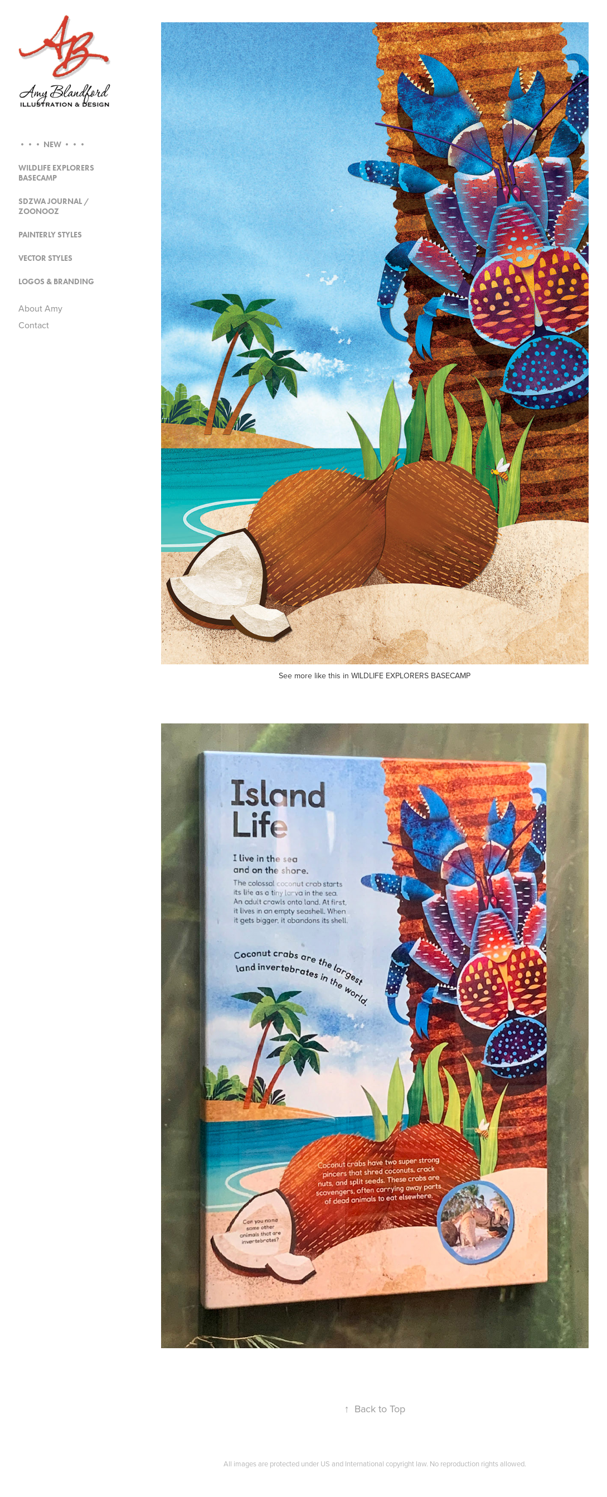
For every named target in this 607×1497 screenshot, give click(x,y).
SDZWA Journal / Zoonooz (53, 206)
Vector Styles (45, 258)
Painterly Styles (50, 235)
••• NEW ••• (52, 144)
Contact (33, 325)
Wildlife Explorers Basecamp (56, 173)
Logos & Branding (56, 281)
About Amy (40, 308)
